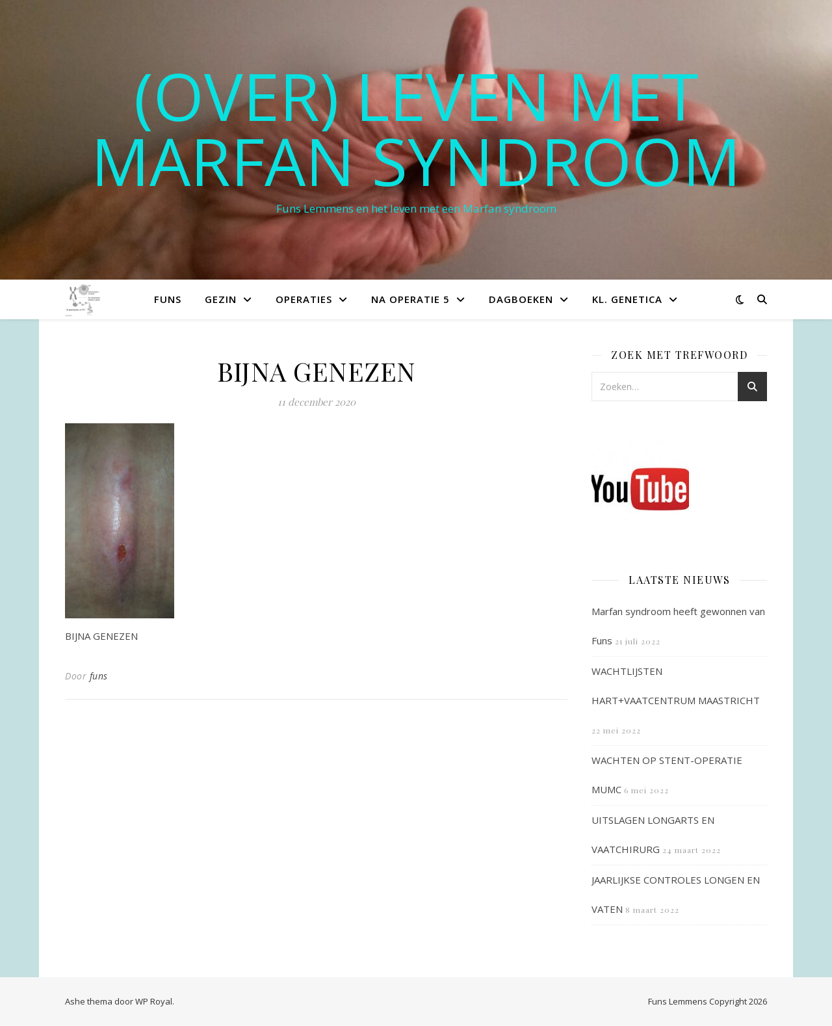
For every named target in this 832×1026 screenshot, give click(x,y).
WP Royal (153, 1001)
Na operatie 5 (410, 299)
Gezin (221, 299)
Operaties (304, 299)
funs (99, 676)
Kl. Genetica (627, 299)
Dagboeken (521, 299)
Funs (167, 299)
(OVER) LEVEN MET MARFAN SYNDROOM (416, 128)
